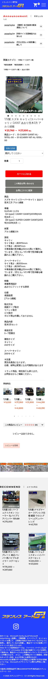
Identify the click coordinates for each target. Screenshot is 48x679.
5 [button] (24, 116)
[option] (24, 95)
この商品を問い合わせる (24, 183)
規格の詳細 (10, 148)
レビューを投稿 (11, 445)
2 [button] (12, 116)
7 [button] (31, 116)
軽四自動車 (8, 65)
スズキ (27, 65)
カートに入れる (24, 174)
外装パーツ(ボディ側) (26, 60)
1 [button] (8, 116)
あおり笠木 (26, 70)
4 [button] (20, 116)
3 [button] (16, 116)
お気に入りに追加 (24, 190)
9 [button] (39, 116)
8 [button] (35, 116)
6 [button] (28, 116)
